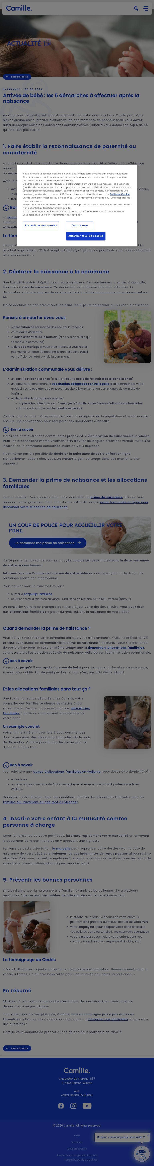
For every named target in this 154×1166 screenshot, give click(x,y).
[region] (77, 205)
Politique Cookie (120, 194)
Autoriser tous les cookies (85, 236)
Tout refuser (79, 225)
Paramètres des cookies (41, 225)
